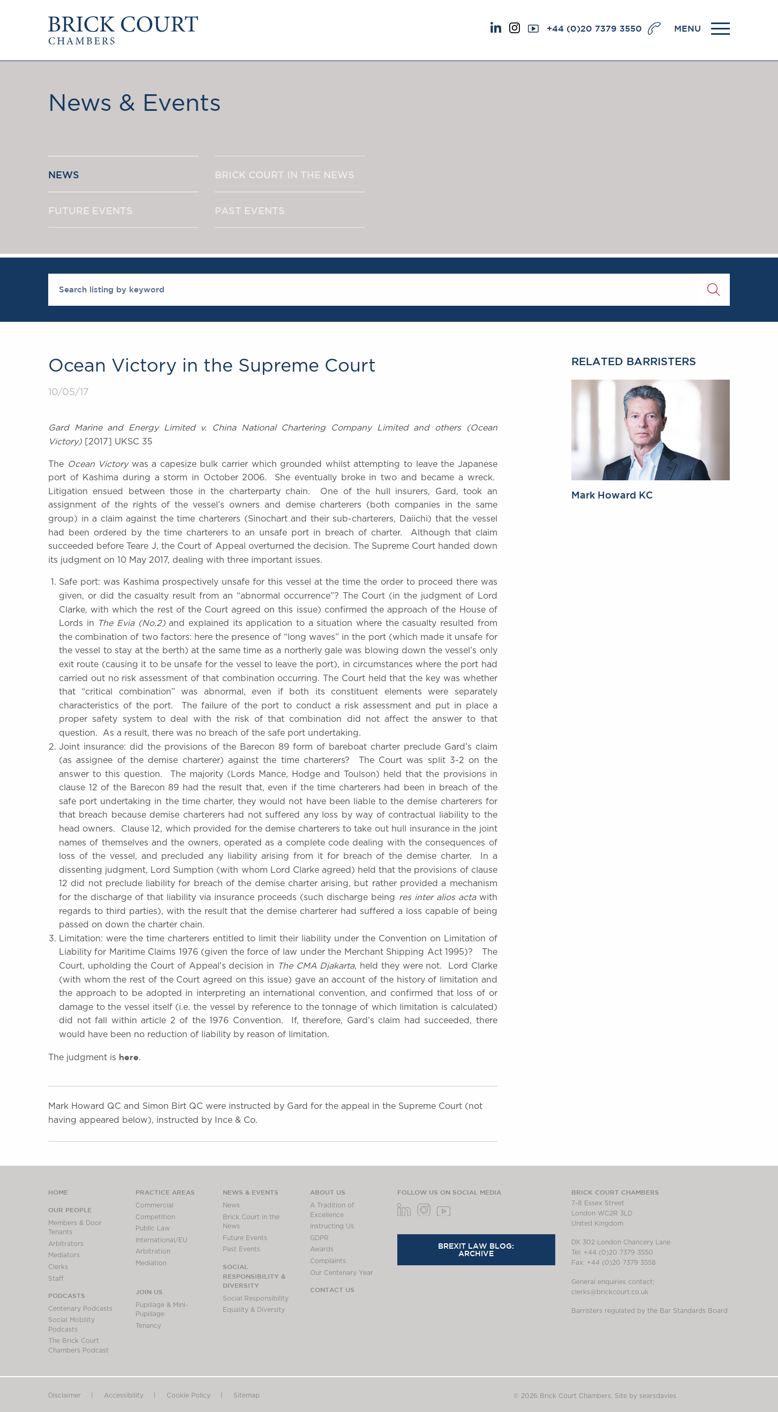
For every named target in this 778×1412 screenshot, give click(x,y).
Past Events (241, 1249)
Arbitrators (66, 1244)
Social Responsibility (256, 1298)
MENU (687, 28)
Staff (56, 1278)
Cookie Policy (188, 1395)
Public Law (152, 1228)
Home (58, 1192)
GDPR (319, 1238)
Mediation (151, 1263)
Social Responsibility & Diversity (254, 1276)
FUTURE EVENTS (90, 210)
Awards (322, 1249)
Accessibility (123, 1395)
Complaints (328, 1261)
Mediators (64, 1255)
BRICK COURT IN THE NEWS (284, 174)
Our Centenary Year (341, 1273)
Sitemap (246, 1395)
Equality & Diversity (254, 1310)
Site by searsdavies (645, 1396)
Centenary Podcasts (80, 1308)
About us (327, 1192)
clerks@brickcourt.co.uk (609, 1292)
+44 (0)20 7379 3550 (594, 28)
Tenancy (148, 1326)
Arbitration (152, 1251)
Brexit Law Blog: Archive (476, 1250)
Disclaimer (64, 1395)
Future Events (245, 1238)
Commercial (154, 1205)
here (129, 1057)
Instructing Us (332, 1226)
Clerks (58, 1267)
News (231, 1205)
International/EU (161, 1240)
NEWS (63, 174)
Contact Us (332, 1289)
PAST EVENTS (250, 210)
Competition (155, 1217)
